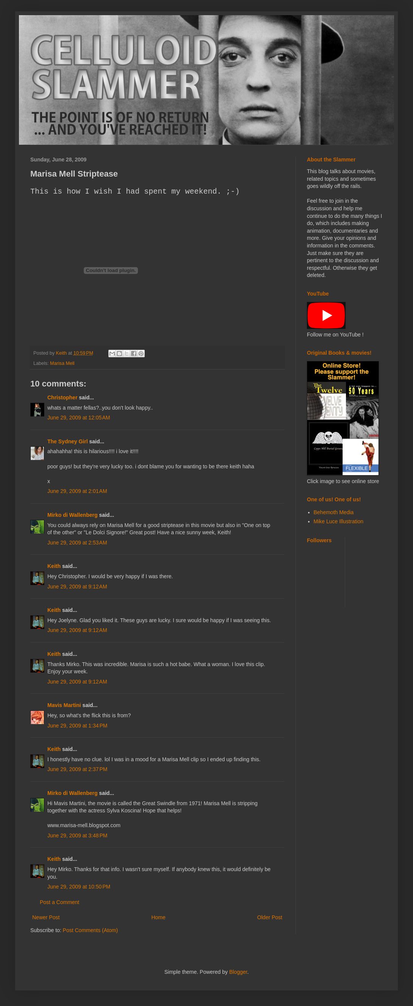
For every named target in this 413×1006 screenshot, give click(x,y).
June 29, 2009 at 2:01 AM (77, 491)
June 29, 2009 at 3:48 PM (77, 835)
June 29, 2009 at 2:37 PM (77, 769)
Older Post (269, 917)
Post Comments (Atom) (90, 930)
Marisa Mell (62, 363)
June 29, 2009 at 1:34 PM (77, 726)
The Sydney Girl (67, 441)
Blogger (238, 972)
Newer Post (45, 917)
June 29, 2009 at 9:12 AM (77, 587)
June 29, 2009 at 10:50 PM (78, 887)
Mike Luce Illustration (339, 521)
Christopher (62, 397)
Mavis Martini (64, 705)
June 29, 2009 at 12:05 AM (78, 418)
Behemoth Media (334, 512)
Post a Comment (59, 902)
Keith (54, 566)
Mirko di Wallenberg (72, 515)
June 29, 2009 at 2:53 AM (77, 543)
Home (158, 917)
